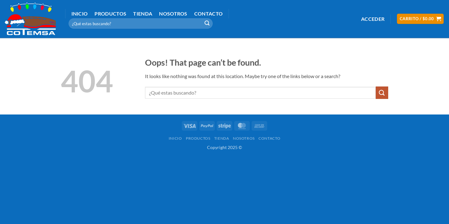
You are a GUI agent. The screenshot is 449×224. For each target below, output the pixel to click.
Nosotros (173, 13)
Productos (110, 13)
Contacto (208, 13)
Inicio (79, 13)
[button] (372, 18)
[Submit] (207, 23)
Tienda (142, 13)
